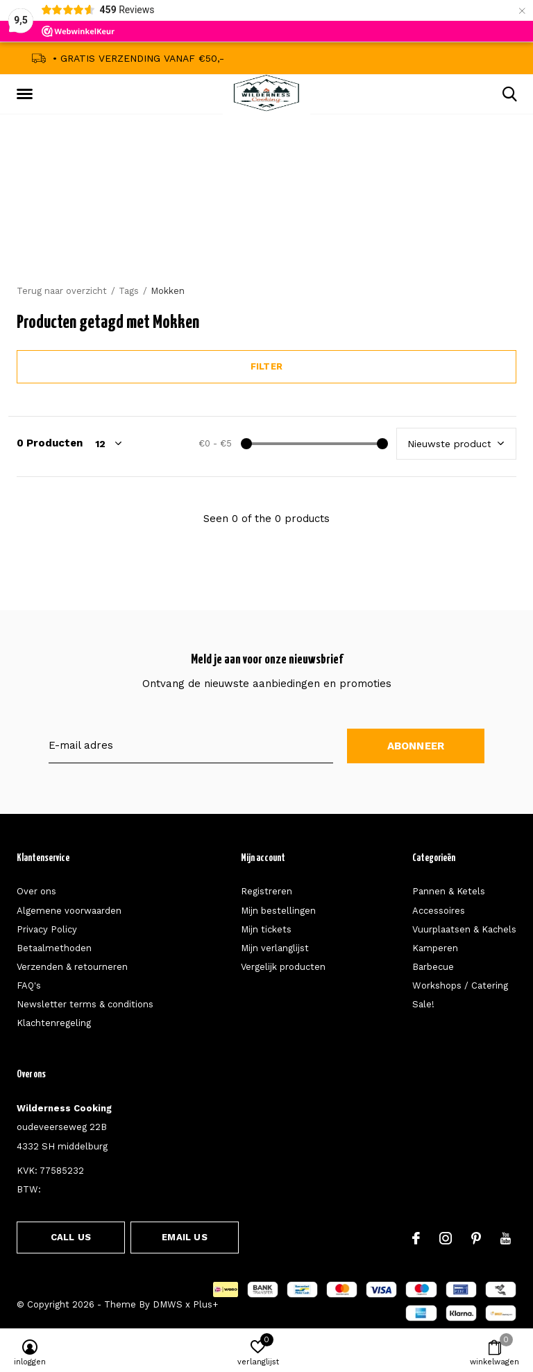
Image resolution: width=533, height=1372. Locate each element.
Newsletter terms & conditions (85, 1004)
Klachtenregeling (54, 1023)
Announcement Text (267, 221)
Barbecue (433, 967)
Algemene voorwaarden (69, 910)
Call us (71, 1237)
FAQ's (29, 985)
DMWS (168, 1304)
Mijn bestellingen (278, 910)
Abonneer (416, 746)
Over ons (36, 891)
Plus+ (205, 1304)
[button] (27, 94)
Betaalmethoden (54, 948)
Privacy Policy (47, 929)
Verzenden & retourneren (72, 967)
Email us (184, 1237)
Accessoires (438, 910)
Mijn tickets (266, 929)
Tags (129, 291)
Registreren (266, 891)
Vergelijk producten (283, 967)
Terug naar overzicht (62, 291)
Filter (266, 366)
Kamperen (435, 948)
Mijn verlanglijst (275, 948)
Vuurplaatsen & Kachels (464, 929)
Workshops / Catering (460, 985)
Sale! (423, 1004)
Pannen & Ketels (448, 891)
